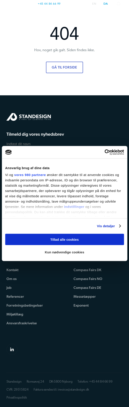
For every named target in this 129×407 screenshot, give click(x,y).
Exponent (81, 305)
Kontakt (12, 270)
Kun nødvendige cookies (64, 252)
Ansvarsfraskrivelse (21, 323)
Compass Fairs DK (87, 270)
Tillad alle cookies (64, 239)
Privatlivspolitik (16, 397)
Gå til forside (64, 67)
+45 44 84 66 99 (49, 3)
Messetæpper (84, 296)
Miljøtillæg (14, 314)
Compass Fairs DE (87, 288)
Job (9, 288)
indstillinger (74, 207)
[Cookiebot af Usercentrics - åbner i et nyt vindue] (104, 152)
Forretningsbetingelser (24, 305)
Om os (11, 279)
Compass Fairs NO (87, 279)
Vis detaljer (106, 226)
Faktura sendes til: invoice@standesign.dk (61, 389)
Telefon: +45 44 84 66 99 (94, 382)
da (105, 3)
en (94, 3)
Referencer (15, 296)
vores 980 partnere (30, 175)
